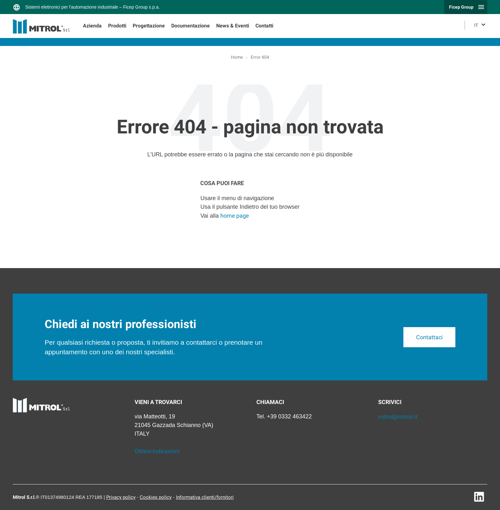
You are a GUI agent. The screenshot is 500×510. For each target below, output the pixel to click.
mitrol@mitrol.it (397, 416)
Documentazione (190, 26)
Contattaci (429, 337)
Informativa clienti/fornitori (205, 497)
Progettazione (149, 26)
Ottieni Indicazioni (157, 451)
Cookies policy (156, 497)
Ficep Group (461, 7)
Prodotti (117, 26)
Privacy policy (121, 497)
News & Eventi (232, 26)
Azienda (92, 26)
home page (234, 215)
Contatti (264, 26)
